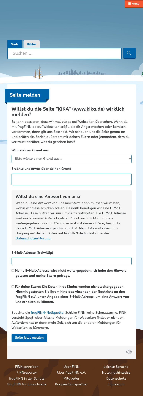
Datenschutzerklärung (33, 238)
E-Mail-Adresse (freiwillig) (32, 252)
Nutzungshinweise (116, 372)
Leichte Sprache (116, 367)
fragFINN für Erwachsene (26, 384)
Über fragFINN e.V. (71, 372)
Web (14, 44)
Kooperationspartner (71, 384)
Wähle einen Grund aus (30, 150)
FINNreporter (27, 372)
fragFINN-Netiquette (47, 312)
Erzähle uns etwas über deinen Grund (41, 169)
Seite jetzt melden (29, 337)
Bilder (31, 44)
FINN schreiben (27, 367)
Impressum (116, 384)
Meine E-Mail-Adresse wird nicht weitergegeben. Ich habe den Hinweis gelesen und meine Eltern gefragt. (69, 273)
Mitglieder (71, 378)
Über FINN (71, 367)
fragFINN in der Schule (27, 378)
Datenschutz (116, 378)
